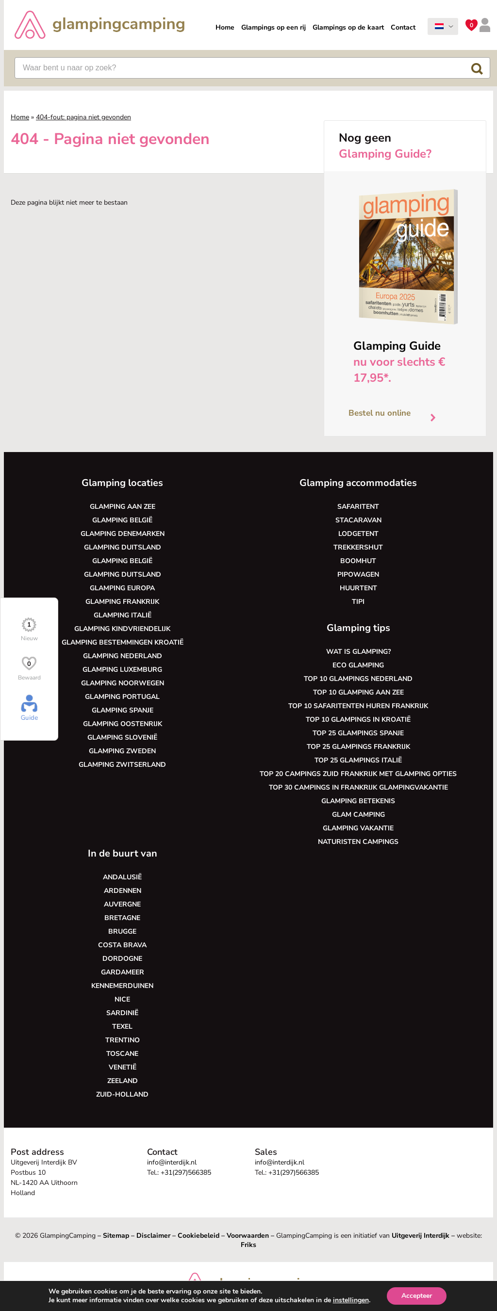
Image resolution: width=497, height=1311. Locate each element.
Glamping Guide (397, 346)
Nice (122, 999)
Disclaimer (153, 1235)
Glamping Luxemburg (122, 669)
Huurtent (358, 588)
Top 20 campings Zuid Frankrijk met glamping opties (358, 773)
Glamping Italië (122, 615)
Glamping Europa (122, 588)
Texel (122, 1026)
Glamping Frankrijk (122, 601)
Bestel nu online (395, 415)
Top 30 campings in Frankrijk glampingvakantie (358, 787)
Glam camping (358, 814)
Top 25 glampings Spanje (358, 733)
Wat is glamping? (358, 651)
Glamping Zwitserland (122, 764)
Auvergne (122, 904)
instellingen (351, 1300)
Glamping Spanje (122, 710)
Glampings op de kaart (348, 27)
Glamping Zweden (122, 751)
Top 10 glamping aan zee (358, 692)
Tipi (358, 601)
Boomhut (358, 561)
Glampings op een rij (273, 27)
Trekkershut (358, 547)
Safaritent (358, 506)
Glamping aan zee (122, 506)
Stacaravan (358, 520)
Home (224, 27)
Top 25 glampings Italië (358, 760)
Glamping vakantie (358, 828)
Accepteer (416, 1295)
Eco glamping (358, 665)
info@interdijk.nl (172, 1162)
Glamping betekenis (358, 801)
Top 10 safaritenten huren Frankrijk (358, 706)
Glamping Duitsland (122, 547)
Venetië (122, 1067)
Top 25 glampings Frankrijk (358, 746)
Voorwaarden (248, 1235)
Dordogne (122, 958)
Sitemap (116, 1235)
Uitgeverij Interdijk (420, 1235)
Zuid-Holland (122, 1094)
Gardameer (122, 972)
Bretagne (122, 918)
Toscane (122, 1053)
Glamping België (122, 520)
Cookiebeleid (198, 1235)
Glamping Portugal (122, 696)
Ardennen (122, 890)
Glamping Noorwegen (122, 683)
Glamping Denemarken (123, 533)
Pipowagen (358, 574)
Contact (403, 27)
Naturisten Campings (358, 841)
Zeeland (122, 1080)
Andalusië (122, 877)
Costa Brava (122, 945)
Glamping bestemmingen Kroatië (122, 642)
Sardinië (122, 1013)
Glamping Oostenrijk (122, 723)
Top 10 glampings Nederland (358, 678)
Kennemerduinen (122, 985)
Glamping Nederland (122, 656)
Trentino (122, 1040)
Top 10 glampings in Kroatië (358, 719)
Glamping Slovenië (122, 737)
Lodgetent (358, 533)
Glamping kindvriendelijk (122, 628)
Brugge (122, 931)
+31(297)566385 (186, 1172)
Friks (248, 1244)
